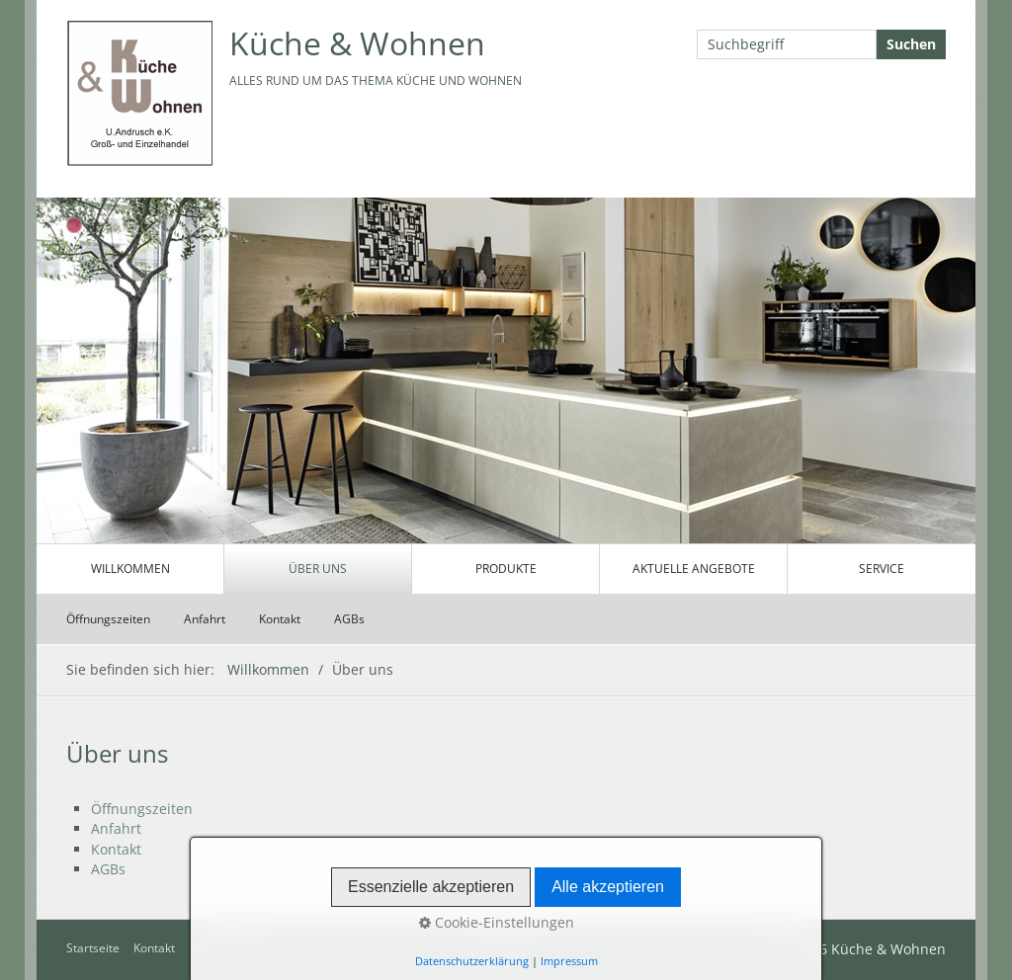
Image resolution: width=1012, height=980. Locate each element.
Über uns (318, 568)
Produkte (506, 568)
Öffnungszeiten (108, 619)
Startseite (93, 947)
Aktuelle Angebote (693, 568)
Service (881, 568)
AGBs (349, 619)
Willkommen (130, 568)
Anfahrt (204, 619)
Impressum (220, 947)
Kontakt (279, 619)
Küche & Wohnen (357, 43)
